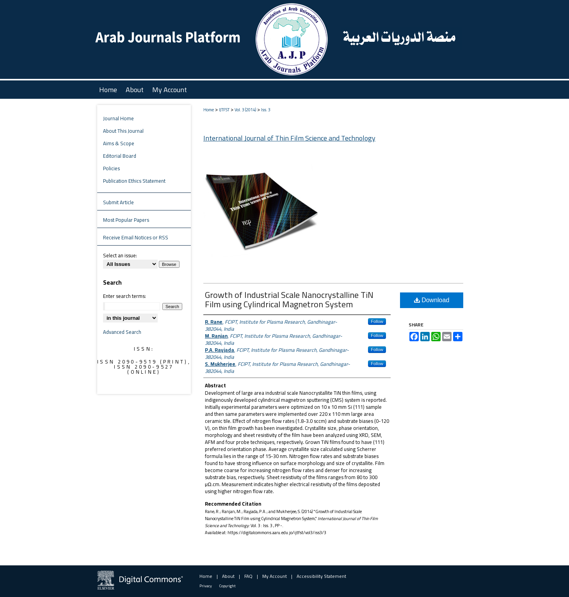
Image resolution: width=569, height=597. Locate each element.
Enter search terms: (124, 296)
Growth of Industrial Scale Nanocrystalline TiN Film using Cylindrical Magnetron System (289, 299)
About (228, 576)
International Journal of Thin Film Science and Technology (289, 138)
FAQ (248, 576)
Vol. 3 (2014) (245, 110)
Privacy (205, 586)
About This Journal (123, 130)
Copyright (227, 586)
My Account (274, 576)
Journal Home (118, 118)
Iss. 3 (265, 110)
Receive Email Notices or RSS (135, 237)
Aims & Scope (118, 143)
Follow (377, 321)
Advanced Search (122, 332)
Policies (111, 168)
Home (208, 110)
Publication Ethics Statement (134, 180)
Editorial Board (119, 155)
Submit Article (118, 202)
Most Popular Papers (126, 220)
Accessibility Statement (321, 576)
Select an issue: (120, 255)
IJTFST (224, 110)
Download (432, 300)
